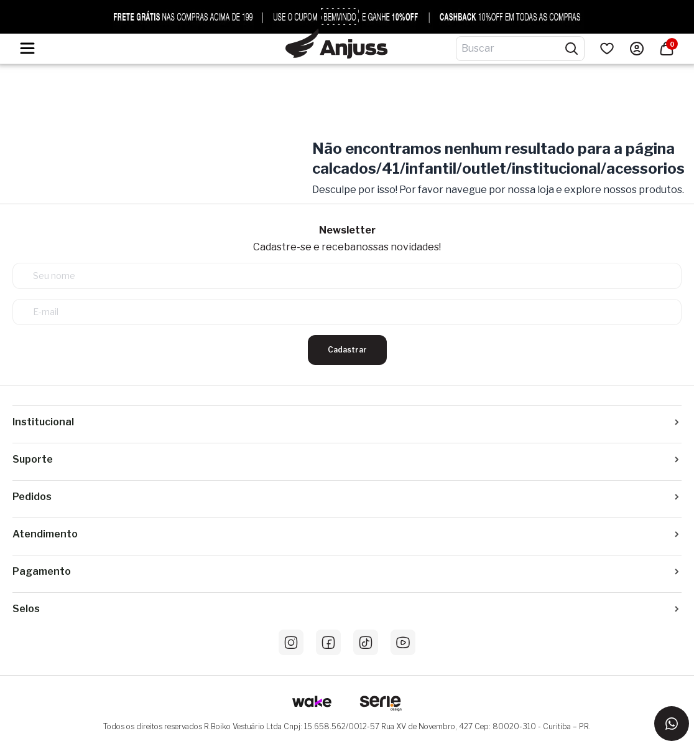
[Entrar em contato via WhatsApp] (671, 723)
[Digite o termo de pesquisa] (512, 48)
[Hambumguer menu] (27, 48)
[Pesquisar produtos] (571, 48)
